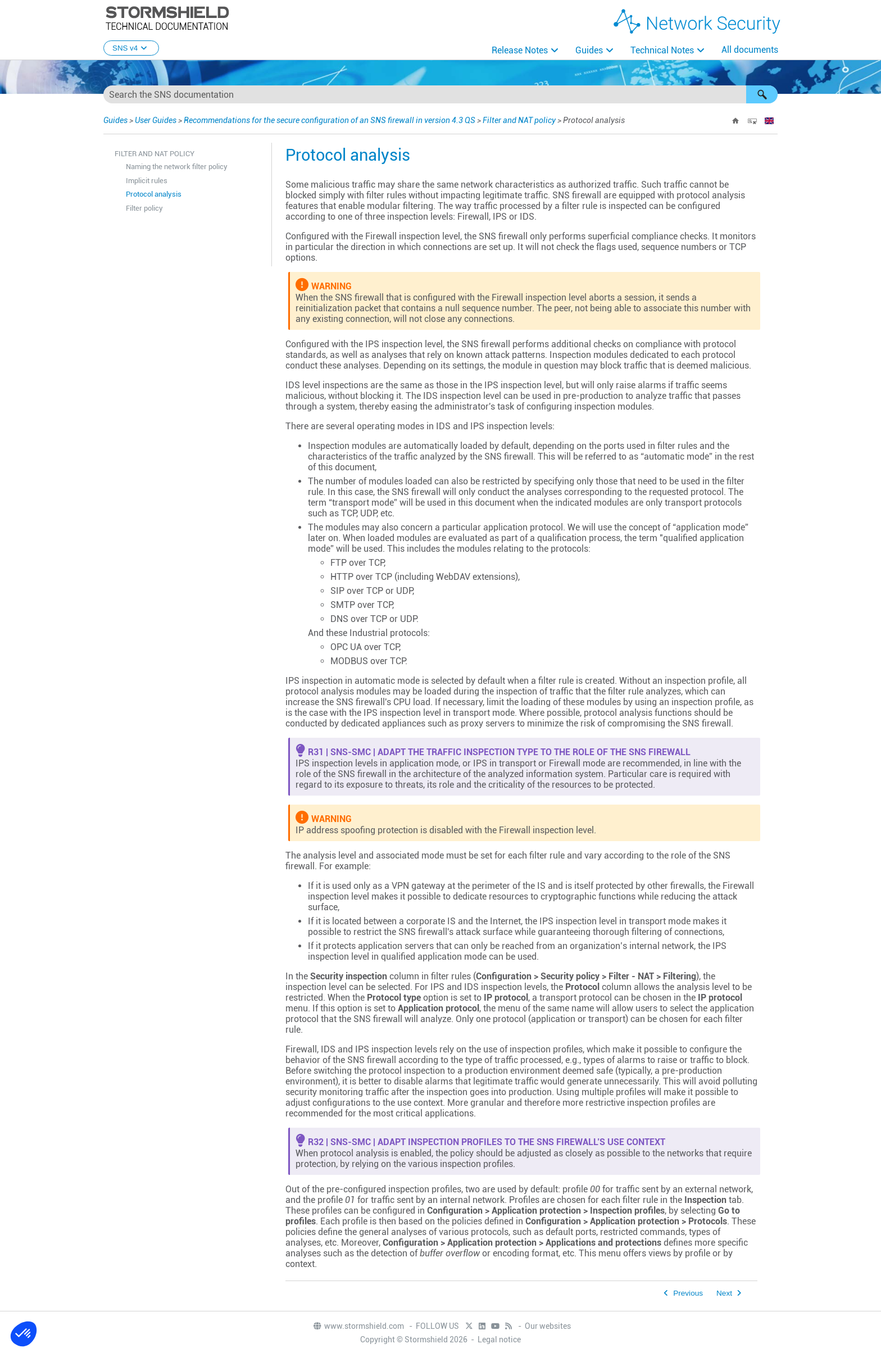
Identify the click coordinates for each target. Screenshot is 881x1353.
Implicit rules (146, 180)
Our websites (548, 1326)
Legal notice (499, 1339)
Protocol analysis (153, 194)
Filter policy (144, 208)
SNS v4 (131, 48)
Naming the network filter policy (177, 166)
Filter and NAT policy (519, 120)
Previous (688, 1293)
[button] (762, 94)
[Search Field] (440, 94)
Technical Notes (662, 50)
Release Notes (520, 50)
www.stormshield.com (358, 1326)
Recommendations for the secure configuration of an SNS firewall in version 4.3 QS (329, 120)
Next (724, 1293)
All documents (749, 49)
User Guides (155, 120)
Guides (589, 50)
